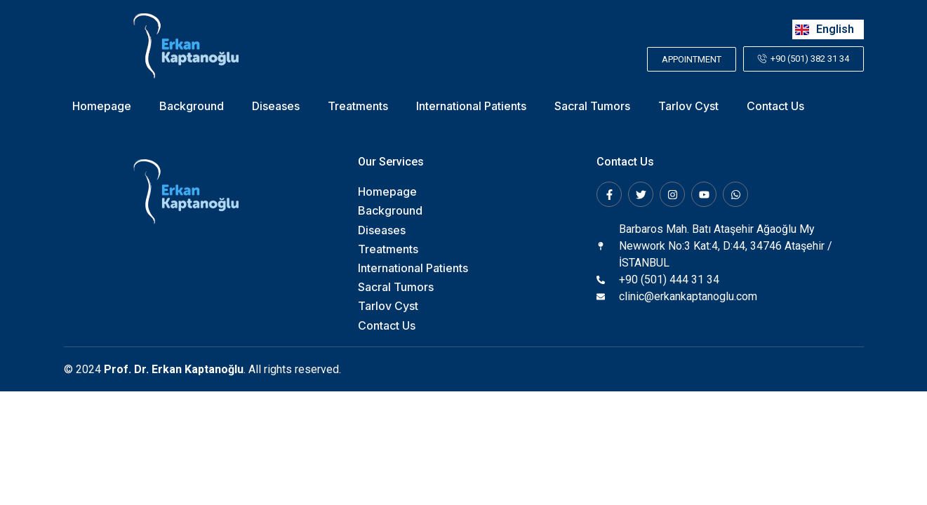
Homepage (101, 106)
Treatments (358, 106)
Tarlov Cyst (688, 106)
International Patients (471, 106)
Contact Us (775, 106)
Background (191, 106)
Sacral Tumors (592, 106)
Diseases (276, 106)
